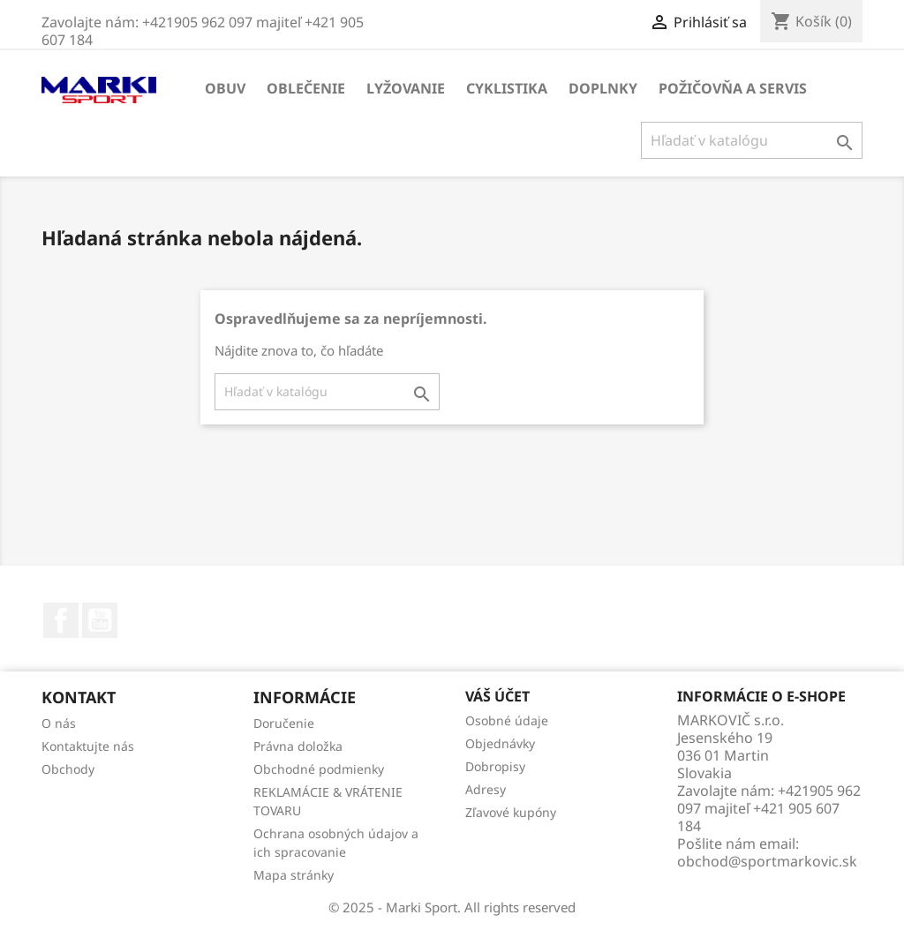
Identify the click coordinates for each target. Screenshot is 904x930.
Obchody (67, 769)
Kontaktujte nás (87, 746)
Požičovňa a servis (733, 88)
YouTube (99, 620)
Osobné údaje (506, 720)
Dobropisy (495, 766)
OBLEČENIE (306, 88)
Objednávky (500, 743)
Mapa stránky (293, 874)
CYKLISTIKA (506, 88)
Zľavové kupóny (510, 812)
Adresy (485, 789)
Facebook (61, 620)
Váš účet (497, 696)
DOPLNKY (603, 88)
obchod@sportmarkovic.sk (767, 861)
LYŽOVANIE (405, 88)
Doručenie (283, 723)
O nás (58, 723)
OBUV (225, 88)
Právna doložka (298, 746)
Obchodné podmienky (318, 769)
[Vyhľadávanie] (752, 140)
